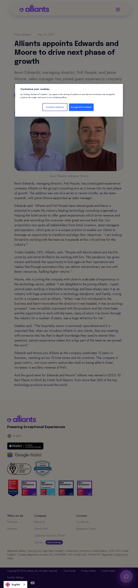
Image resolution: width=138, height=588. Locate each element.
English (13, 584)
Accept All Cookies (81, 107)
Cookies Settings (55, 106)
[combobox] (15, 584)
